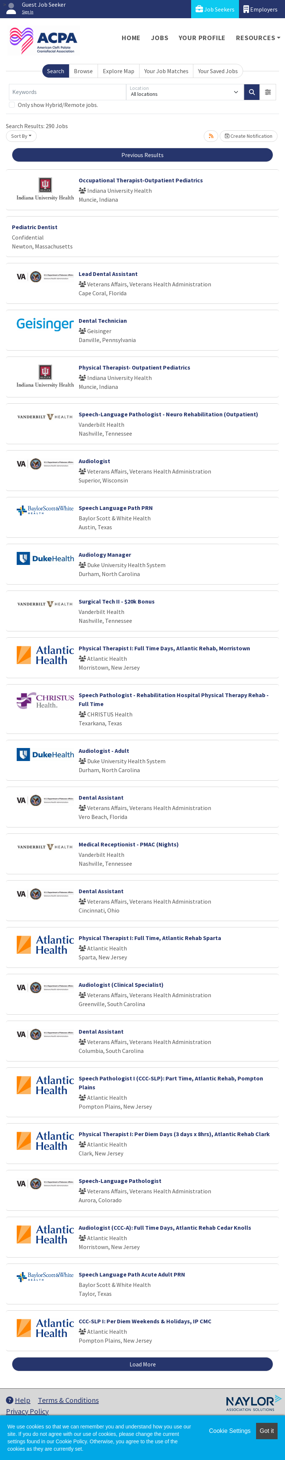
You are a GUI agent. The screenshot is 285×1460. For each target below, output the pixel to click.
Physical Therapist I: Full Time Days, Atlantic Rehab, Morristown (164, 648)
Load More (143, 1364)
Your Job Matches (166, 71)
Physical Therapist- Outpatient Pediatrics (134, 367)
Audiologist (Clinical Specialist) (121, 984)
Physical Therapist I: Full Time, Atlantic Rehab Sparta (150, 938)
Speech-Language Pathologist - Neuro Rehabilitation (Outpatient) (168, 414)
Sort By (19, 136)
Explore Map (118, 71)
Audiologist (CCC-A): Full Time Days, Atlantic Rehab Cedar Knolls (165, 1227)
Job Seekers (215, 9)
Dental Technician (103, 320)
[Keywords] (67, 92)
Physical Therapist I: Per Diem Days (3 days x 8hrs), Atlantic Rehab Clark (174, 1134)
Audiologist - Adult (104, 750)
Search (55, 71)
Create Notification (248, 136)
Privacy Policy (27, 1411)
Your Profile (202, 37)
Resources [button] (255, 37)
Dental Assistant (101, 797)
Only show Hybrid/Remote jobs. (58, 104)
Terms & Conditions (68, 1400)
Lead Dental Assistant (108, 273)
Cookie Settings (229, 1431)
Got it (267, 1431)
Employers (260, 9)
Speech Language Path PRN (116, 507)
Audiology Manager (105, 554)
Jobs (159, 37)
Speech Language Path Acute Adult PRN (132, 1274)
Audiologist (94, 461)
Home (131, 37)
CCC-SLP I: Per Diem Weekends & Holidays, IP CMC (145, 1321)
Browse (83, 71)
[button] (268, 92)
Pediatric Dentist (35, 227)
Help (18, 1400)
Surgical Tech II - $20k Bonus (117, 601)
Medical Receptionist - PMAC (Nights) (129, 844)
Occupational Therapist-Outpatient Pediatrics (141, 180)
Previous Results (142, 155)
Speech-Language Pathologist (120, 1180)
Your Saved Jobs (218, 71)
